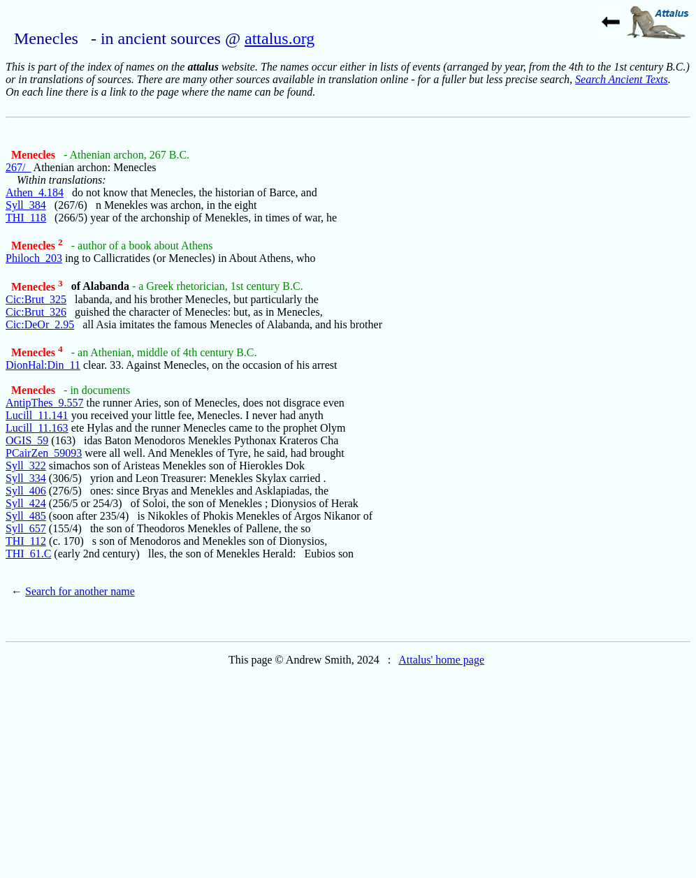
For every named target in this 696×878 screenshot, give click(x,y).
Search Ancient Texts (621, 79)
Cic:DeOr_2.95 (40, 324)
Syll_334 (26, 478)
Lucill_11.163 (37, 428)
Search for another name (80, 591)
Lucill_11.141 (37, 415)
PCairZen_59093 (44, 453)
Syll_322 (26, 465)
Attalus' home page (441, 660)
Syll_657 (26, 528)
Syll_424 (26, 503)
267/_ (18, 167)
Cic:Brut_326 (36, 312)
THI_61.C (28, 553)
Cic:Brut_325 (36, 299)
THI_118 (26, 218)
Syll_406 (26, 491)
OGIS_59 (27, 440)
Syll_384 (26, 205)
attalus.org (279, 38)
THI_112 (26, 541)
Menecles (34, 155)
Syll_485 (26, 516)
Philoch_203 (34, 258)
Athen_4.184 (35, 192)
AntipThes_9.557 (45, 403)
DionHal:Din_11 (43, 365)
